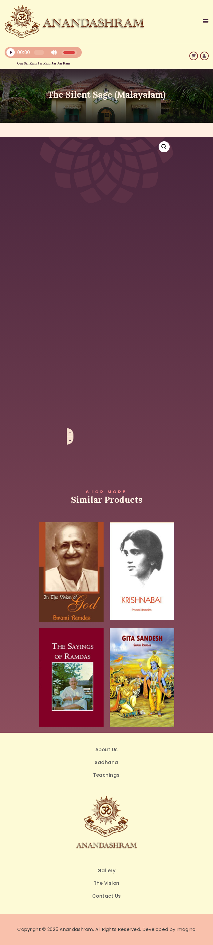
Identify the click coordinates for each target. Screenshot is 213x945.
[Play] (10, 52)
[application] (72, 54)
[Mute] (54, 52)
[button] (164, 146)
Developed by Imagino (169, 929)
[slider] (39, 52)
